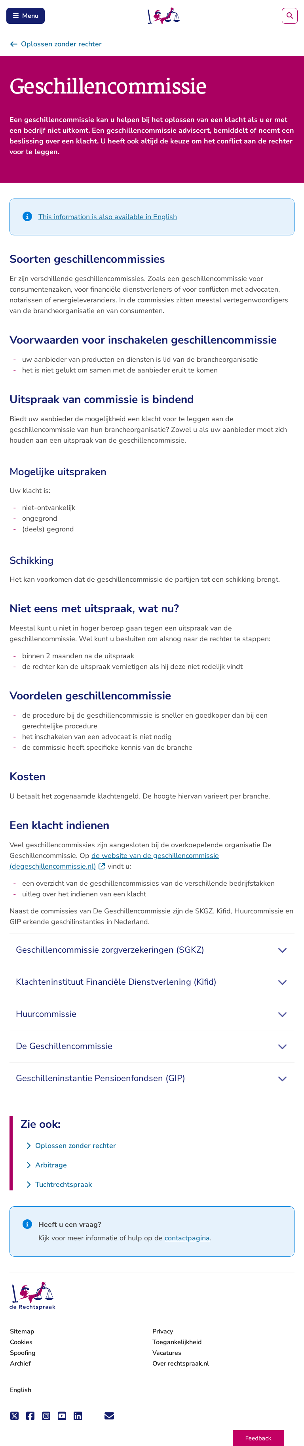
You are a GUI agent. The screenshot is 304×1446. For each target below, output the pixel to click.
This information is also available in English (107, 217)
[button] (258, 1438)
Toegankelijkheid (176, 1342)
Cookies (21, 1342)
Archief (20, 1363)
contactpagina (187, 1238)
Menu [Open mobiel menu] (25, 15)
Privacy (162, 1331)
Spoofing (23, 1353)
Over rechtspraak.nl (180, 1363)
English (20, 1390)
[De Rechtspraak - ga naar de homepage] (32, 1296)
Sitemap (22, 1331)
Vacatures (167, 1353)
